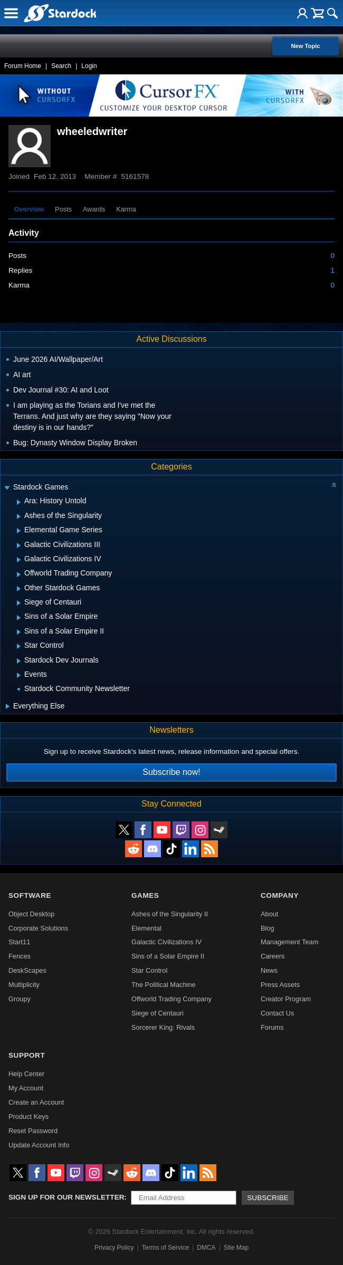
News (269, 970)
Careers (273, 956)
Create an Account (36, 1102)
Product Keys (28, 1116)
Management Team (289, 942)
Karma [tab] (126, 209)
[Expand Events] (19, 675)
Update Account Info (38, 1145)
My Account (25, 1088)
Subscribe (268, 1198)
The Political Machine (163, 985)
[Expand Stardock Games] (6, 488)
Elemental (146, 928)
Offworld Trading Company (171, 999)
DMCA (206, 1247)
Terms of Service (165, 1247)
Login (89, 66)
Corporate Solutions (38, 928)
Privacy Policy (114, 1247)
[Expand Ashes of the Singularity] (19, 516)
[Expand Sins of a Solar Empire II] (19, 632)
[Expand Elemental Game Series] (19, 530)
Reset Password (33, 1131)
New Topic (305, 46)
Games (145, 895)
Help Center (26, 1074)
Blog (267, 928)
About (269, 914)
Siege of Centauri (157, 1013)
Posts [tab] (63, 209)
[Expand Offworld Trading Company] (19, 574)
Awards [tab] (94, 209)
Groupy (19, 999)
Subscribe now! (171, 772)
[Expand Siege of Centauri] (19, 603)
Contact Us (277, 1013)
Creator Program (286, 999)
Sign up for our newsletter (66, 1197)
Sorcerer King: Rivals (163, 1027)
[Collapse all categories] (334, 485)
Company (280, 895)
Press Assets (280, 985)
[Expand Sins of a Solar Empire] (19, 617)
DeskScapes (27, 970)
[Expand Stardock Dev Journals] (19, 661)
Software (29, 895)
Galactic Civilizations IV (166, 942)
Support (26, 1055)
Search (61, 66)
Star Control (149, 970)
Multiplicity (24, 985)
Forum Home (22, 66)
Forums (272, 1027)
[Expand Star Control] (19, 646)
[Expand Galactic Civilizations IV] (19, 559)
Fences (19, 956)
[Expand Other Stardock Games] (19, 588)
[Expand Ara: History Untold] (19, 502)
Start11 (19, 942)
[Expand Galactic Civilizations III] (19, 545)
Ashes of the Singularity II (169, 914)
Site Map (236, 1247)
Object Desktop (31, 914)
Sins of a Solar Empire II (167, 956)
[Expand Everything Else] (7, 706)
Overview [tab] (29, 209)
